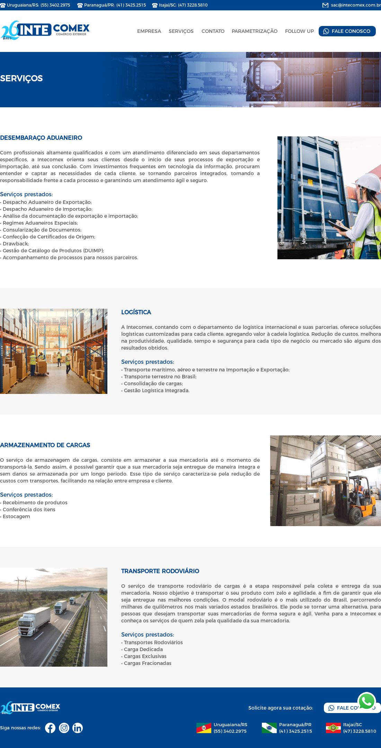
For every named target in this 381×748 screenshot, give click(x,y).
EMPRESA (149, 31)
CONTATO (213, 31)
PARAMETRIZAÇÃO (254, 31)
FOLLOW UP (299, 31)
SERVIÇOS (181, 31)
